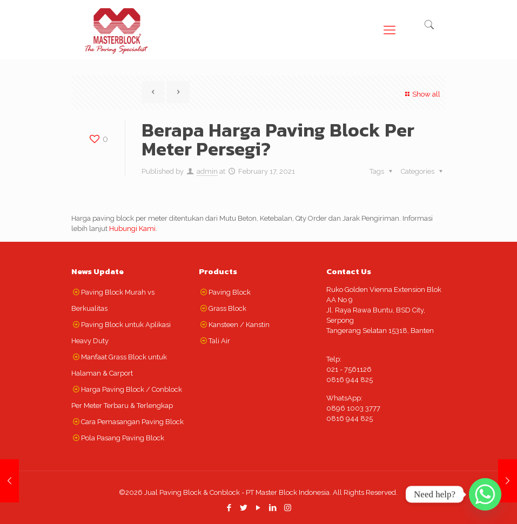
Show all (421, 94)
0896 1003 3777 (353, 408)
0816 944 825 (349, 380)
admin (207, 171)
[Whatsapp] (485, 494)
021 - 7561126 (349, 369)
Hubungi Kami (132, 228)
